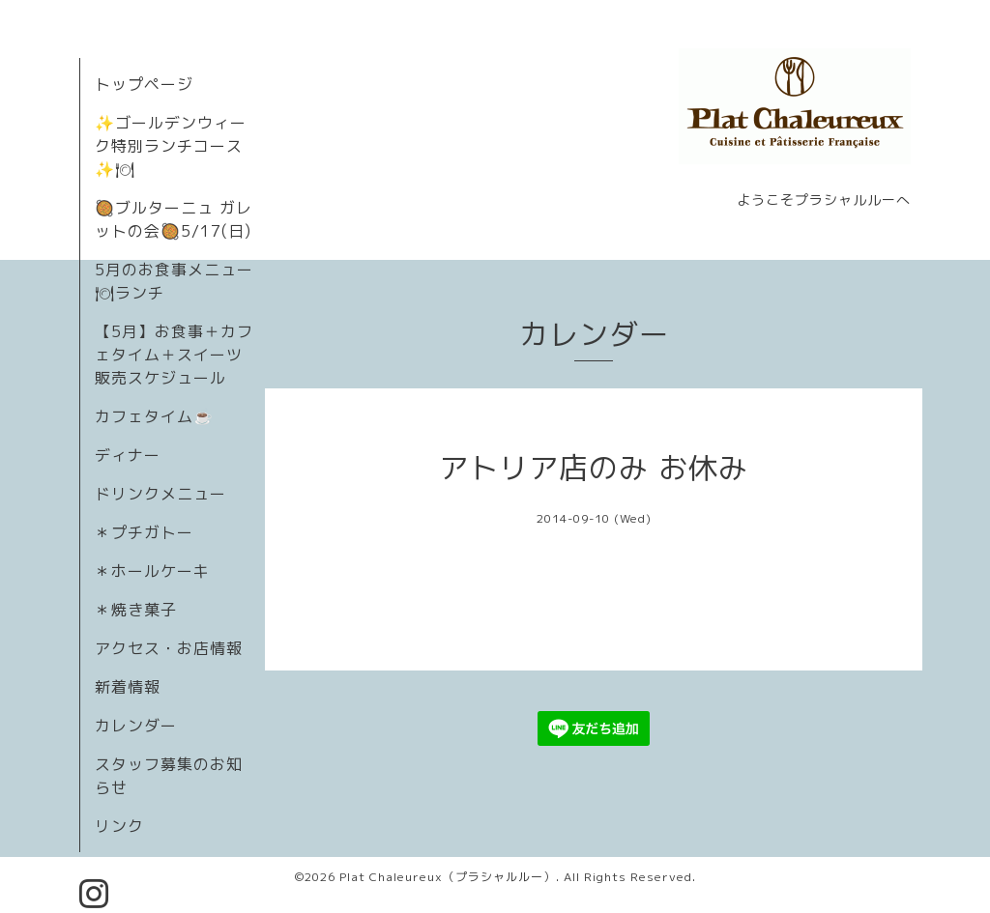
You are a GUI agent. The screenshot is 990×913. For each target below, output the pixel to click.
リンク (119, 826)
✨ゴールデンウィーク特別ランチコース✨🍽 (171, 146)
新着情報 (127, 687)
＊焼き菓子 (136, 609)
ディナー (127, 455)
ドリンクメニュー (160, 493)
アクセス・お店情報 (169, 648)
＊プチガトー (144, 532)
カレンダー (136, 725)
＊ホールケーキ (152, 571)
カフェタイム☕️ (154, 416)
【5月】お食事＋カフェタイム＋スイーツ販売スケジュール (174, 354)
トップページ (144, 84)
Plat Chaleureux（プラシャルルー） (447, 877)
